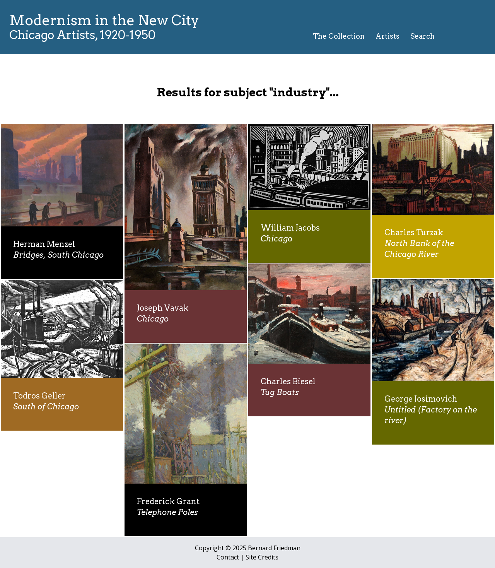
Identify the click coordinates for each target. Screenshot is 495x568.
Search (422, 36)
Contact (228, 557)
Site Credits (262, 557)
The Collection (339, 36)
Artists (387, 36)
